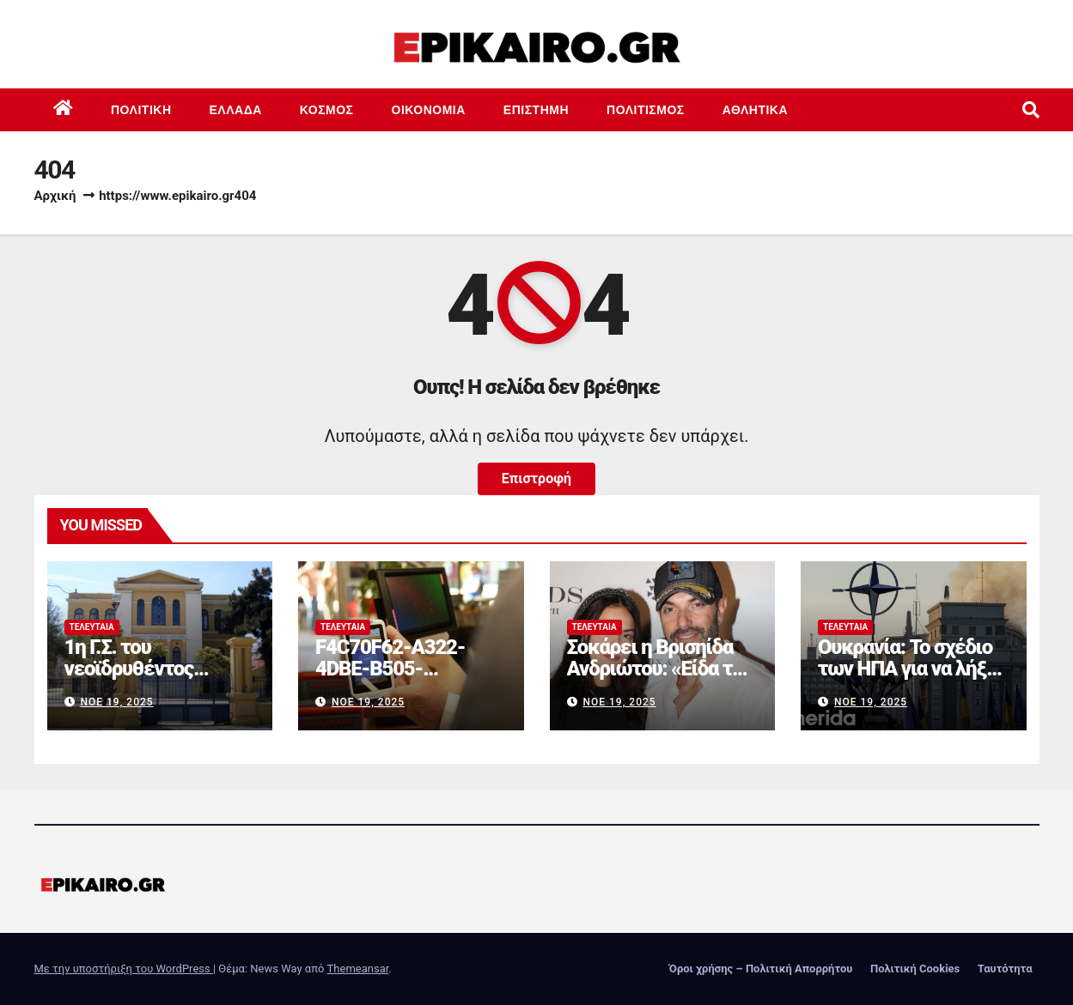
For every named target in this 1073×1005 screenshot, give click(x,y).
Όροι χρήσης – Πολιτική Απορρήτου (761, 968)
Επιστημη (536, 110)
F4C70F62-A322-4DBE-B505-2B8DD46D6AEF (390, 668)
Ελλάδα (236, 110)
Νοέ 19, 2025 (116, 702)
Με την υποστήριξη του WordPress (123, 968)
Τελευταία (92, 627)
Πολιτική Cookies (915, 968)
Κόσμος (327, 110)
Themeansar (358, 968)
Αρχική (55, 195)
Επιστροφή (536, 478)
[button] (1030, 110)
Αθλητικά (755, 110)
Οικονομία (429, 110)
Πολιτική (141, 110)
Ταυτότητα (1005, 968)
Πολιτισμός (646, 110)
